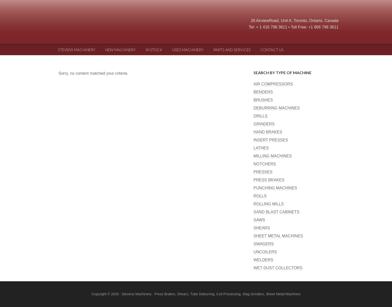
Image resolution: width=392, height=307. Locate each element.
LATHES (261, 148)
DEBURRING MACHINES (277, 108)
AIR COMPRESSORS (273, 84)
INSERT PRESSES (271, 140)
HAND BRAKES (268, 132)
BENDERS (263, 92)
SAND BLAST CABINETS (277, 212)
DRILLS (261, 116)
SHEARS (262, 228)
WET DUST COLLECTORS (278, 268)
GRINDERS (264, 124)
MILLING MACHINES (273, 156)
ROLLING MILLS (269, 204)
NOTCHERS (265, 164)
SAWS (259, 220)
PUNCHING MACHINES (275, 188)
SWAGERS (264, 244)
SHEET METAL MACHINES (278, 236)
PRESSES (263, 172)
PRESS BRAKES (269, 180)
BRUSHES (263, 100)
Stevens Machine (94, 23)
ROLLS (260, 196)
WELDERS (263, 260)
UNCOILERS (265, 252)
